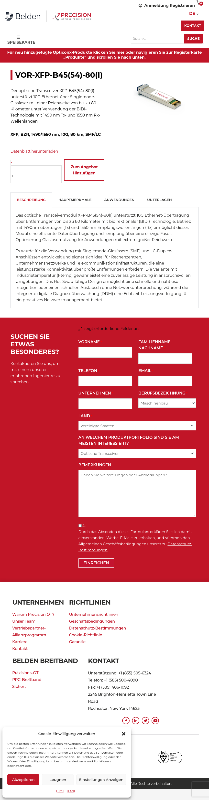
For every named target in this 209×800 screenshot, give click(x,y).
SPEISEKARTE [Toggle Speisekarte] (20, 40)
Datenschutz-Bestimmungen (97, 628)
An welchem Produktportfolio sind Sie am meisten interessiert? (128, 441)
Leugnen (58, 779)
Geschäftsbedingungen (92, 621)
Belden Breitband (46, 660)
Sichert (19, 686)
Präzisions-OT (25, 672)
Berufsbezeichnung (162, 393)
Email (145, 371)
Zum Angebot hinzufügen (84, 170)
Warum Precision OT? (33, 614)
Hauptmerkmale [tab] (75, 199)
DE (192, 13)
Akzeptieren (23, 779)
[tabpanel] (105, 257)
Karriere (20, 641)
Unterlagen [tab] (159, 199)
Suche (194, 38)
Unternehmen (95, 393)
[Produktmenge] (36, 176)
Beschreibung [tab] (31, 199)
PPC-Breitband (26, 679)
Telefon (88, 371)
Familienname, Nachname (154, 345)
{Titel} (60, 791)
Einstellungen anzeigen (101, 779)
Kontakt (20, 648)
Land (85, 416)
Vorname (90, 342)
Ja (85, 525)
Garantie (77, 641)
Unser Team (23, 621)
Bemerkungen (94, 464)
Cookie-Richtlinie (85, 634)
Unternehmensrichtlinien (93, 614)
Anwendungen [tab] (119, 199)
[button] (123, 733)
